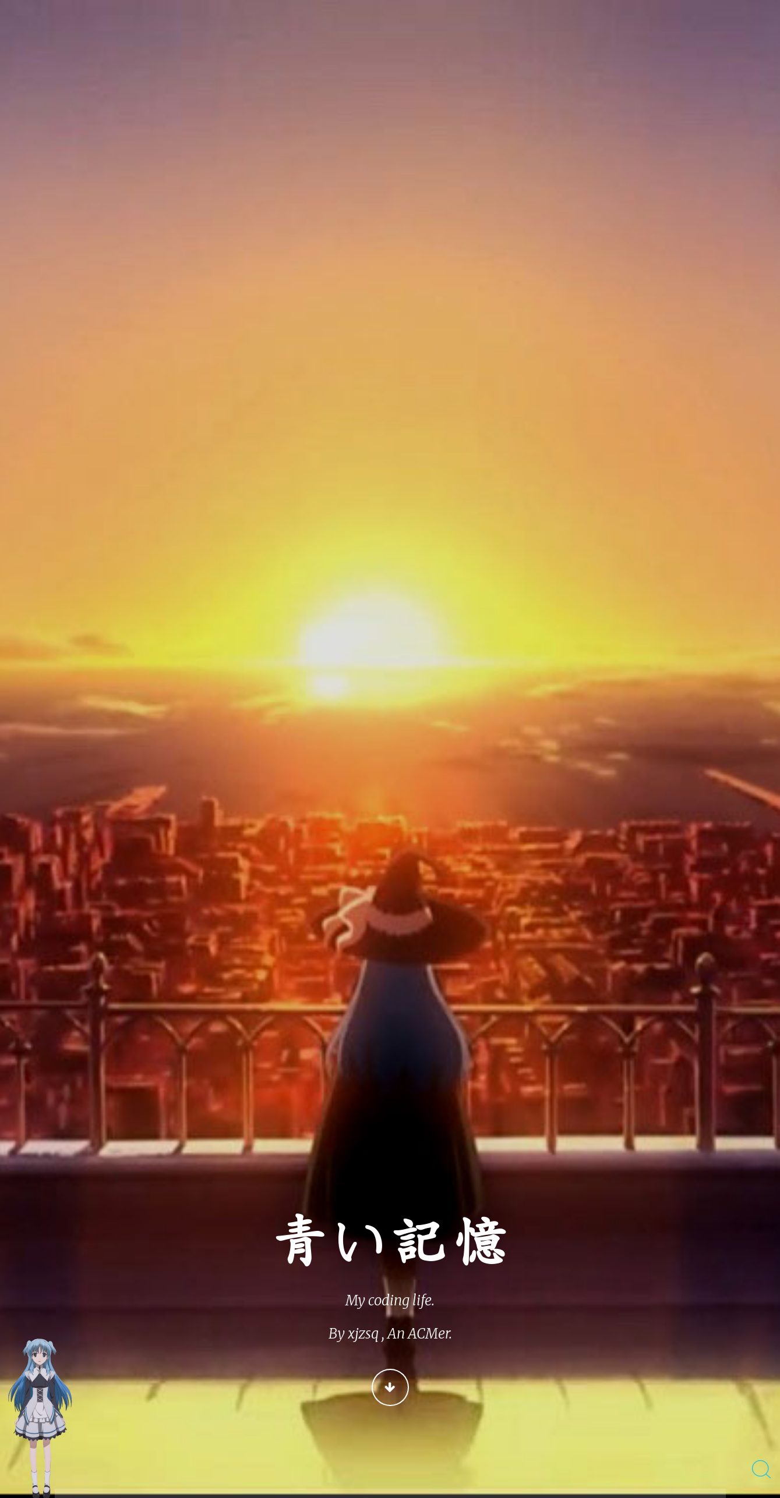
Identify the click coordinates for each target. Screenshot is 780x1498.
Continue (390, 1387)
